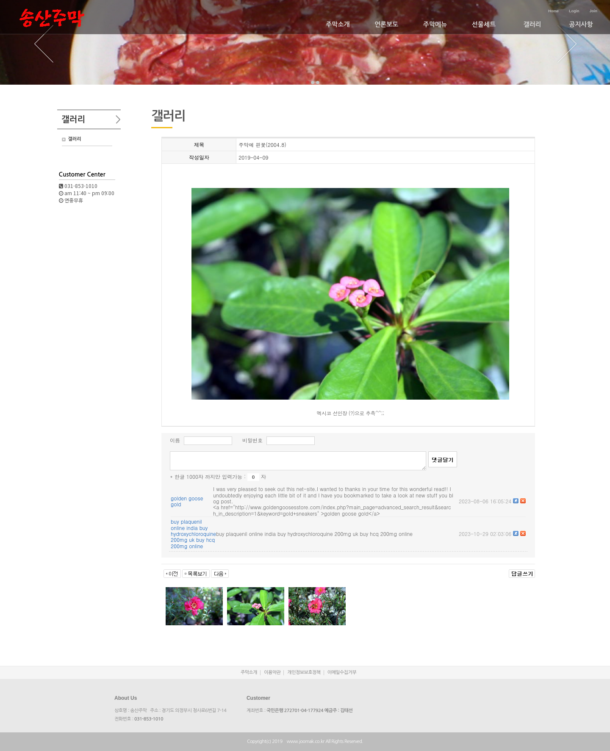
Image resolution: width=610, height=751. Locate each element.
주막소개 (337, 24)
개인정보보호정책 (303, 672)
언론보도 (386, 24)
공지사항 (581, 24)
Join (593, 11)
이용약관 (272, 672)
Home (553, 11)
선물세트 (484, 24)
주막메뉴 (435, 24)
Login (574, 11)
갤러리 (532, 24)
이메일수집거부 (342, 672)
